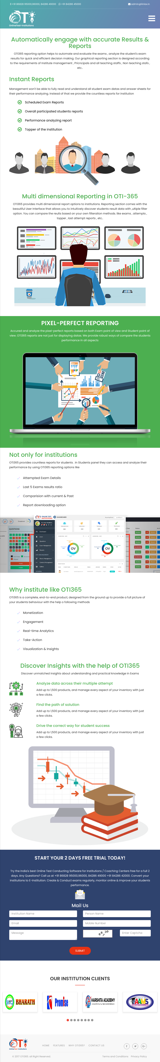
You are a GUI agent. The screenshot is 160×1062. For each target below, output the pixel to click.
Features (59, 1045)
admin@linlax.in (139, 4)
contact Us (96, 1045)
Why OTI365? (76, 1045)
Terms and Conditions (115, 1056)
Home (45, 1045)
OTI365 (24, 1056)
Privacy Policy (139, 1056)
